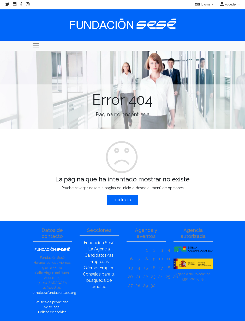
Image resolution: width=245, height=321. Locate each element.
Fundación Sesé (99, 242)
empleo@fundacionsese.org (54, 293)
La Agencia (99, 249)
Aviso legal (52, 307)
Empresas (99, 261)
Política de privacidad (52, 302)
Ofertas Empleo (99, 267)
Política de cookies (52, 312)
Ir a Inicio (122, 199)
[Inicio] (122, 21)
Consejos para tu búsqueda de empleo (99, 280)
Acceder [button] (228, 4)
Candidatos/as (99, 255)
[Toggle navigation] (36, 46)
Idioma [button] (203, 4)
